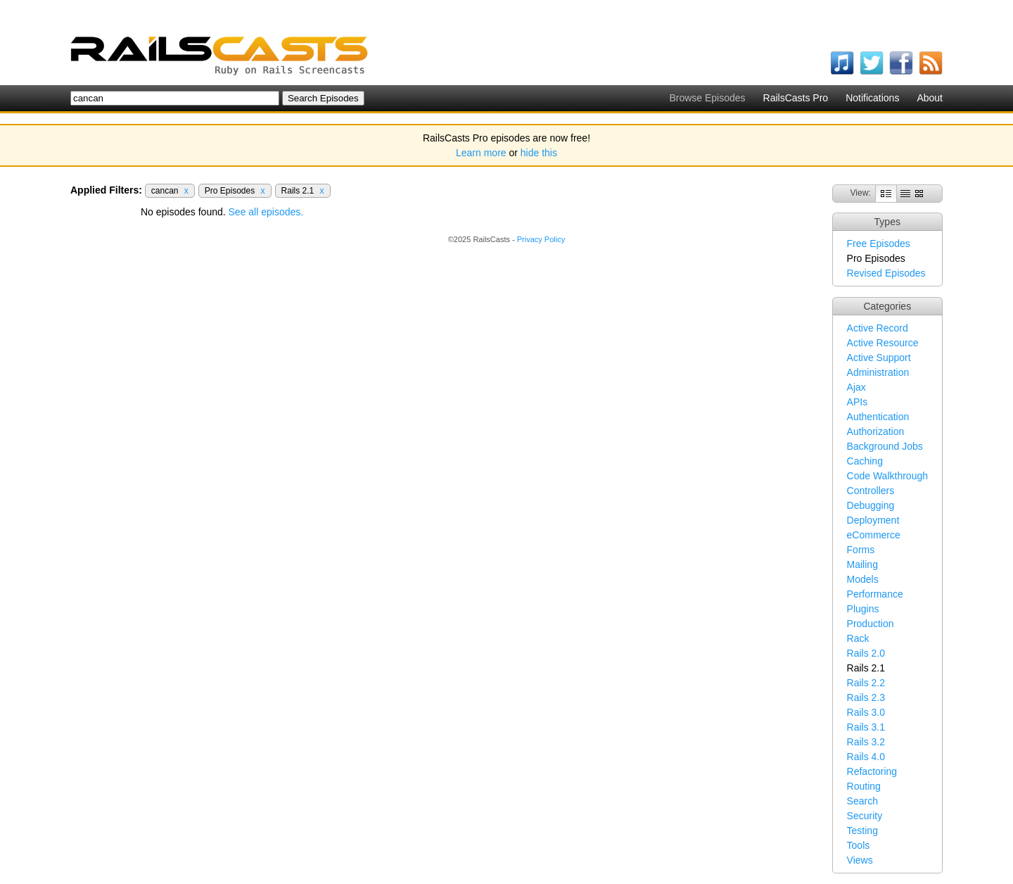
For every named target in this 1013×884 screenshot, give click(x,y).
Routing (864, 786)
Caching (865, 461)
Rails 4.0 (866, 756)
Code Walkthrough (887, 475)
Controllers (871, 490)
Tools (858, 845)
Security (865, 815)
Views (860, 860)
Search (862, 801)
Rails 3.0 (866, 712)
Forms (861, 549)
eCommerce (873, 535)
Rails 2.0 (866, 653)
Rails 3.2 (866, 741)
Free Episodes (878, 243)
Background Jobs (885, 446)
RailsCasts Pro (796, 97)
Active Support (879, 357)
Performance (875, 594)
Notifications (872, 97)
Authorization (876, 431)
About (930, 97)
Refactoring (872, 771)
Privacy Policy (541, 239)
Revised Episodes (886, 273)
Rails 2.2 (866, 682)
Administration (878, 372)
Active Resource (883, 342)
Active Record (877, 328)
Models (863, 579)
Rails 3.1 (866, 727)
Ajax (856, 387)
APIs (857, 402)
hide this (539, 152)
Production (870, 623)
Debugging (871, 505)
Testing (862, 830)
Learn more (481, 152)
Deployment (873, 520)
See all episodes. (266, 211)
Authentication (878, 416)
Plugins (863, 608)
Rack (858, 638)
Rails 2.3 (866, 697)
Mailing (862, 564)
